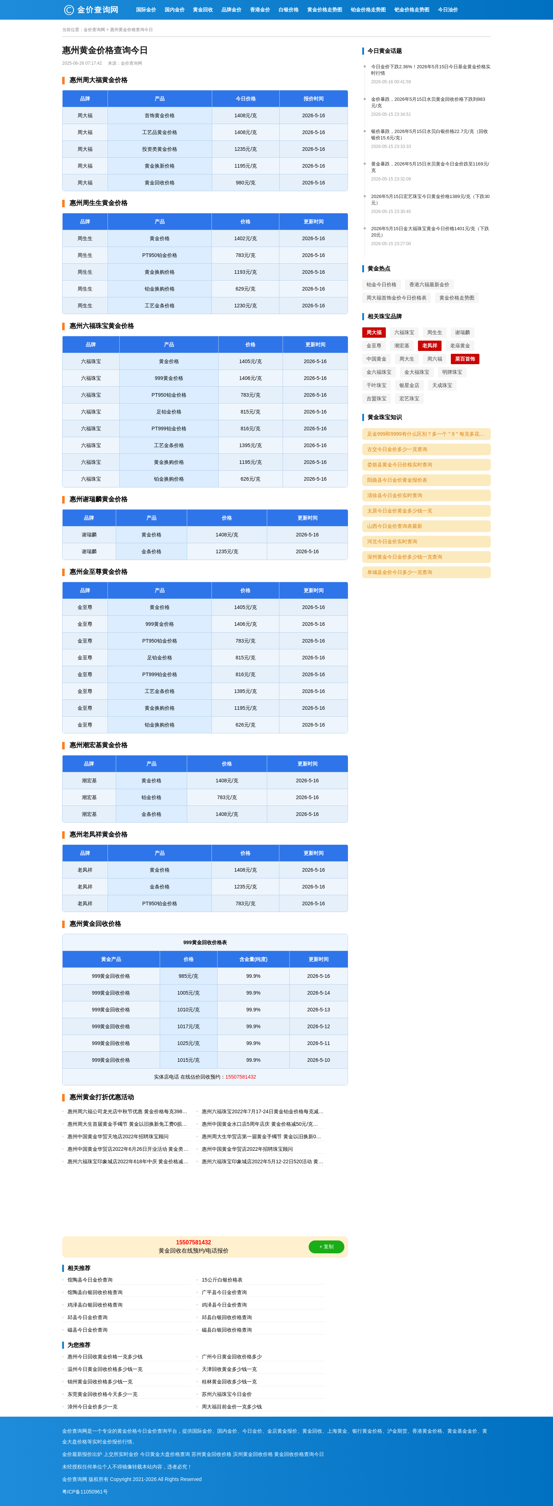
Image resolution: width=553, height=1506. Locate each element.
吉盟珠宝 (377, 398)
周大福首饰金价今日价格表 (397, 298)
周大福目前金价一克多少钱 (232, 1407)
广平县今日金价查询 (224, 1292)
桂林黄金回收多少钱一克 (229, 1381)
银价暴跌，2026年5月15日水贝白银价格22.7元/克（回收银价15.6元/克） (429, 134)
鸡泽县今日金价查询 (224, 1305)
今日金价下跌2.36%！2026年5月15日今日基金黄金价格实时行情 (430, 70)
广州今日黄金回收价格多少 (232, 1356)
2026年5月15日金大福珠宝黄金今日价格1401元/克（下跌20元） (430, 232)
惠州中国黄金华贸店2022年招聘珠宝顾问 (247, 1149)
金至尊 (374, 345)
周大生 (406, 359)
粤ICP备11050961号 (85, 1492)
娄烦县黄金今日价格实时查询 (399, 464)
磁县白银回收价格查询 (227, 1330)
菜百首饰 (465, 359)
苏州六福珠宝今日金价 (227, 1394)
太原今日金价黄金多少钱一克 (399, 511)
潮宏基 (401, 345)
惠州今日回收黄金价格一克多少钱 (105, 1356)
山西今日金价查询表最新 (394, 526)
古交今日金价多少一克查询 (397, 449)
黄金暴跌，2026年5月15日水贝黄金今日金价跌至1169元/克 (430, 167)
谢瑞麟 (462, 332)
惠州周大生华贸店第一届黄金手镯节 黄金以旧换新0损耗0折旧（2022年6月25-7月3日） (261, 1137)
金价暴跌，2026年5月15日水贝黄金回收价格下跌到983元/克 (428, 102)
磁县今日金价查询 (88, 1330)
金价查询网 (94, 29)
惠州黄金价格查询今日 (131, 29)
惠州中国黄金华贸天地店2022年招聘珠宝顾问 (118, 1136)
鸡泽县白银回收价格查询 (95, 1305)
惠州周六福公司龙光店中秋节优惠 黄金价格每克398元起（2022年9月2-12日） (127, 1112)
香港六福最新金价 (429, 284)
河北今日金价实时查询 (392, 541)
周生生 (434, 332)
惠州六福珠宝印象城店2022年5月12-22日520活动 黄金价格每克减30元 (262, 1162)
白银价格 (289, 10)
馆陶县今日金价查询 (90, 1280)
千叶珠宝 (377, 385)
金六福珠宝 (379, 372)
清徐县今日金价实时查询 (394, 495)
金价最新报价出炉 (82, 1454)
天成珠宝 (442, 385)
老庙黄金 (460, 345)
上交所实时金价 (121, 1454)
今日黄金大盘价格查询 (165, 1454)
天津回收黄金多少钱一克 (229, 1369)
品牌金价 (231, 10)
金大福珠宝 (416, 372)
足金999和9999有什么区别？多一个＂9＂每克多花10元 (428, 434)
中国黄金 (377, 359)
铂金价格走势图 (368, 10)
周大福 (374, 332)
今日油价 (448, 10)
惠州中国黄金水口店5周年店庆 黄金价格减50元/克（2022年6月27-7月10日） (257, 1125)
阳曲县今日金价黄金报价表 (397, 480)
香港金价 (260, 10)
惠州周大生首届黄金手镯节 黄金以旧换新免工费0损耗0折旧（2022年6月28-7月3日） (128, 1125)
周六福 (434, 359)
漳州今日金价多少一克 (93, 1407)
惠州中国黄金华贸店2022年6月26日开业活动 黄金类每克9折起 (128, 1150)
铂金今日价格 (382, 284)
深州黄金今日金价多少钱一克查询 (404, 557)
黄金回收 (203, 10)
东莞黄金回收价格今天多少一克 (103, 1394)
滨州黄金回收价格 (253, 1454)
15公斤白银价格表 (222, 1280)
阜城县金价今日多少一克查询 (399, 572)
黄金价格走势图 (324, 10)
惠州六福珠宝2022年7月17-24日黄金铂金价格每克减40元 (263, 1112)
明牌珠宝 (452, 372)
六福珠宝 (404, 332)
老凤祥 (429, 345)
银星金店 (409, 385)
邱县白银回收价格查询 (227, 1317)
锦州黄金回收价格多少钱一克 (100, 1381)
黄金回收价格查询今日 (299, 1454)
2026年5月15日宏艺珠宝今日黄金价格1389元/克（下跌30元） (430, 199)
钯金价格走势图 (411, 10)
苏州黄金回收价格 (211, 1454)
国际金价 (146, 10)
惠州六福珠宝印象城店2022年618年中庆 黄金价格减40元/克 (128, 1162)
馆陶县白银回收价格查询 (95, 1292)
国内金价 (175, 10)
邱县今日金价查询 (88, 1317)
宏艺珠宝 (409, 398)
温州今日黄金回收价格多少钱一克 (105, 1369)
